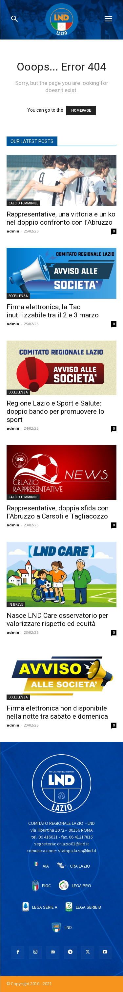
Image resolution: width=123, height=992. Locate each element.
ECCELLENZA (18, 296)
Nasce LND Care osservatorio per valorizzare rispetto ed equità (57, 620)
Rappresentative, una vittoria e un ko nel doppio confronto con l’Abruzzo (61, 218)
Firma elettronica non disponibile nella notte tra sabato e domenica (57, 712)
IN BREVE (16, 604)
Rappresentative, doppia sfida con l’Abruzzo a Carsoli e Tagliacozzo (58, 512)
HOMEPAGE (81, 110)
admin (13, 231)
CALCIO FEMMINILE (23, 203)
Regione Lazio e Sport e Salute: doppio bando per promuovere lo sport (55, 411)
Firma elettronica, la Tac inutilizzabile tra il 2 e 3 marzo (53, 311)
